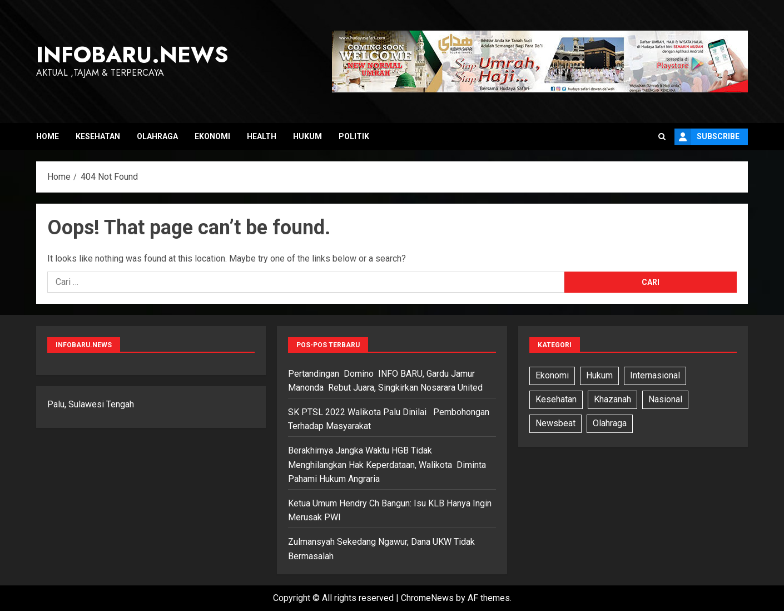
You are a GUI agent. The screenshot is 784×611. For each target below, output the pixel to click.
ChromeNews (427, 598)
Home (47, 136)
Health (261, 136)
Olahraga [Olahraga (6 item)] (610, 423)
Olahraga (157, 136)
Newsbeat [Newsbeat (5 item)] (555, 423)
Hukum (307, 136)
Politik (354, 136)
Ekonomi (212, 136)
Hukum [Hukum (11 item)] (599, 375)
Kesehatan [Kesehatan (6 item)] (556, 399)
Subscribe (707, 137)
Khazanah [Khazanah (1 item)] (612, 399)
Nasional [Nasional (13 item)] (665, 399)
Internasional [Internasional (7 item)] (655, 375)
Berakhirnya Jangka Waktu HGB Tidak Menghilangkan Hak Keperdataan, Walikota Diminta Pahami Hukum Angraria (387, 464)
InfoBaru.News (132, 54)
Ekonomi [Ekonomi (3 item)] (552, 375)
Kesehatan (98, 136)
